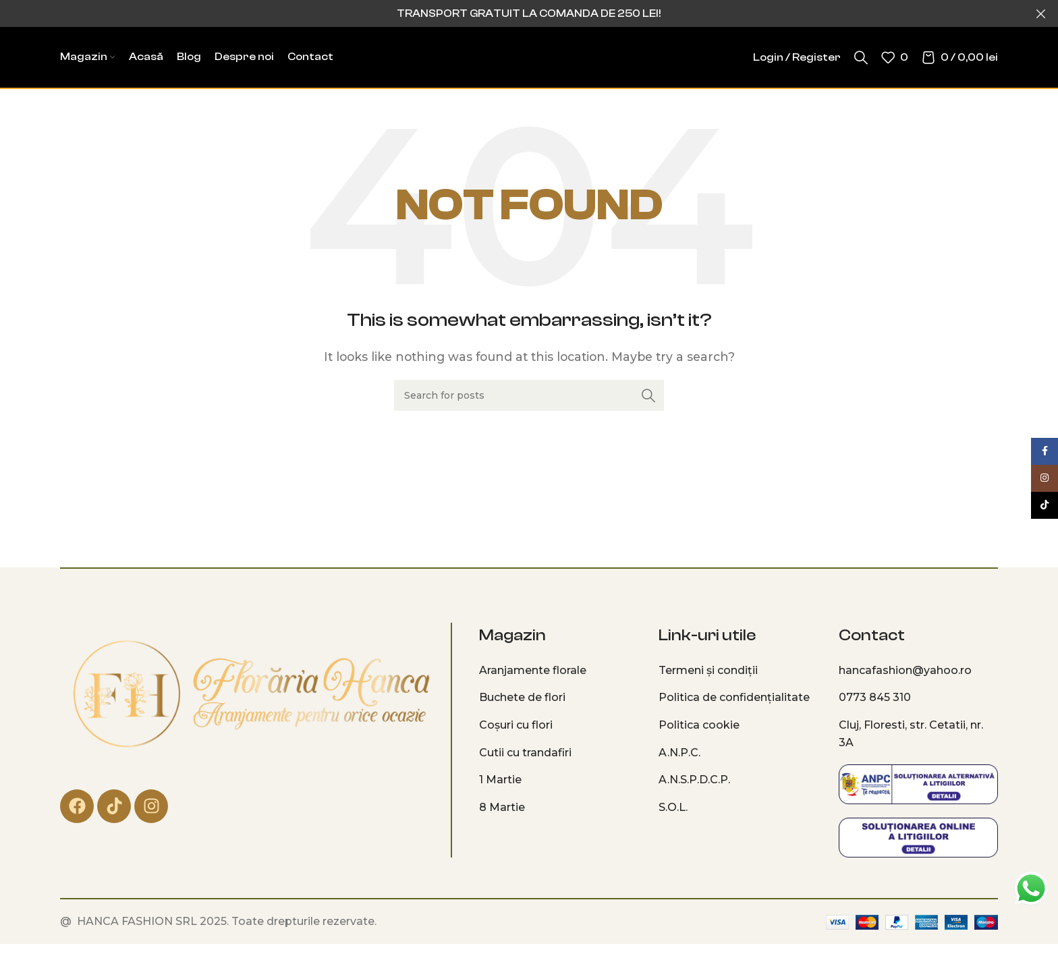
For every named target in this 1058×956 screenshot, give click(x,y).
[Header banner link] (509, 13)
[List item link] (558, 670)
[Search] (860, 57)
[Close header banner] (1041, 13)
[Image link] (250, 694)
